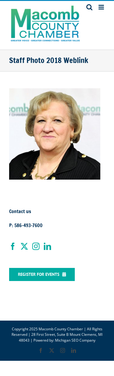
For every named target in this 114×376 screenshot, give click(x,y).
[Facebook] (12, 246)
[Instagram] (36, 246)
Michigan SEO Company (75, 340)
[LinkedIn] (47, 246)
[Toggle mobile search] (89, 7)
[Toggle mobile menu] (101, 7)
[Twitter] (24, 246)
